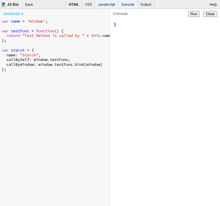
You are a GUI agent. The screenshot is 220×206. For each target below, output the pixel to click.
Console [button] (127, 4)
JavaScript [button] (106, 4)
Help (213, 4)
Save (29, 4)
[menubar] (46, 12)
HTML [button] (74, 4)
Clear (210, 14)
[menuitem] (13, 13)
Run (193, 14)
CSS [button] (88, 4)
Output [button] (145, 4)
